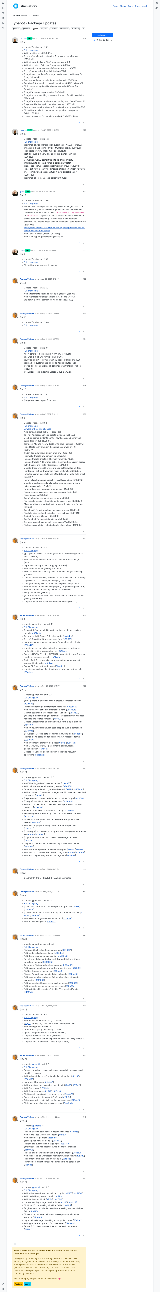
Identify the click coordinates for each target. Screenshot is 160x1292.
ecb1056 (29, 816)
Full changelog (31, 50)
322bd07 (67, 965)
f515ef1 (76, 1085)
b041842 (35, 1211)
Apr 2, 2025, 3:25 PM (50, 1055)
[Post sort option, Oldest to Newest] (102, 40)
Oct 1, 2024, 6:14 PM (50, 414)
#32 (84, 279)
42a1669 (80, 852)
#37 (84, 539)
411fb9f (66, 1097)
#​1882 (62, 742)
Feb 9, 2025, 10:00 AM (51, 935)
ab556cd (62, 956)
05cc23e (71, 709)
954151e (29, 672)
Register (18, 1284)
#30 (84, 192)
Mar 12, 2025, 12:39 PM (51, 1006)
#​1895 (31, 834)
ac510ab (78, 1193)
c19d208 (70, 810)
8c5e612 (71, 855)
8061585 (40, 980)
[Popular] (3, 18)
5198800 (73, 983)
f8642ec (29, 840)
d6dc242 (29, 828)
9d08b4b (68, 1103)
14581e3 (29, 992)
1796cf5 (76, 1100)
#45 (84, 1055)
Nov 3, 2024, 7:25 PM (50, 539)
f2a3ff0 (80, 1155)
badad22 (39, 754)
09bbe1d (73, 974)
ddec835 (66, 783)
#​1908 (71, 849)
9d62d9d (78, 789)
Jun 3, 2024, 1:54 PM (46, 192)
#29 (84, 130)
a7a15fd (67, 786)
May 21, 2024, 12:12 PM (49, 130)
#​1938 (76, 906)
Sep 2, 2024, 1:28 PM (50, 313)
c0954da (59, 953)
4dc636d (79, 798)
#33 (84, 313)
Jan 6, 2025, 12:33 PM (51, 892)
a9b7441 (49, 663)
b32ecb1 (56, 657)
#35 (84, 386)
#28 (84, 38)
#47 (84, 1178)
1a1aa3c (39, 795)
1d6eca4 (38, 807)
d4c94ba (68, 636)
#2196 (64, 1202)
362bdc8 (58, 971)
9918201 (67, 950)
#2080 (68, 1085)
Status (123, 6)
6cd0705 (29, 1149)
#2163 (69, 1193)
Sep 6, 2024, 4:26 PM (50, 386)
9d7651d (68, 801)
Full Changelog (31, 627)
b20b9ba (57, 1196)
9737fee (74, 1131)
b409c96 (35, 915)
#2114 (49, 1199)
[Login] (156, 3)
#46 (84, 1117)
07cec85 (38, 1217)
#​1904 (71, 852)
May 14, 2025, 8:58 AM (51, 1117)
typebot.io (36, 1064)
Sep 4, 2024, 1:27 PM (50, 339)
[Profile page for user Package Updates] (15, 281)
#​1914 (69, 789)
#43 (84, 935)
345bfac (63, 651)
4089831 (58, 718)
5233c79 (67, 918)
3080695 (47, 962)
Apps (115, 6)
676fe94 (40, 834)
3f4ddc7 (67, 1205)
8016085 (29, 730)
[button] (3, 1284)
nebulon (23, 38)
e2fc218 (67, 639)
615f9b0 (49, 1082)
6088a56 (71, 706)
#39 (84, 686)
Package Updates (27, 279)
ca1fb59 (43, 748)
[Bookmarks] (3, 23)
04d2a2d (77, 1152)
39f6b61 (69, 1094)
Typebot (35, 29)
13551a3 (71, 742)
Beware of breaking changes (37, 429)
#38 (84, 615)
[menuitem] (156, 3)
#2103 (76, 1076)
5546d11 (78, 733)
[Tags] (3, 13)
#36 (84, 414)
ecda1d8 (53, 1137)
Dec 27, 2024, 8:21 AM (51, 869)
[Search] (3, 28)
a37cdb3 (29, 703)
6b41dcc (60, 666)
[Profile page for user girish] (15, 193)
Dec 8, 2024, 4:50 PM (50, 769)
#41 (85, 869)
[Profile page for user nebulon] (15, 40)
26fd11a (66, 1158)
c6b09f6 (36, 822)
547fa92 (77, 968)
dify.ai (27, 1023)
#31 (85, 250)
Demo (130, 6)
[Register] (156, 8)
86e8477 (57, 1140)
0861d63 (29, 1079)
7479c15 (28, 1229)
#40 (84, 769)
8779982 (29, 846)
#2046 (48, 1091)
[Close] (83, 1250)
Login (27, 1284)
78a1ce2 (78, 1220)
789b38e (70, 986)
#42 (84, 892)
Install (144, 6)
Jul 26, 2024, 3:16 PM (50, 279)
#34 (84, 339)
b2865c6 (29, 909)
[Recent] (3, 8)
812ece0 (58, 1091)
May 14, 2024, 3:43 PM (49, 38)
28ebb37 (74, 712)
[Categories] (3, 3)
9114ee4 (80, 849)
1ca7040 (58, 1199)
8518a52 (51, 921)
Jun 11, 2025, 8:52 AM (50, 1178)
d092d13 (36, 633)
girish (22, 192)
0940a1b (70, 1223)
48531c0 (64, 1143)
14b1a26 (63, 1134)
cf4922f (73, 1202)
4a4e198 (29, 724)
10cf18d (28, 1164)
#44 (84, 1006)
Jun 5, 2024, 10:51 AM (47, 250)
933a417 (29, 645)
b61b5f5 (45, 1088)
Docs (137, 6)
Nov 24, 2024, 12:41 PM (51, 686)
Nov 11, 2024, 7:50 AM (51, 615)
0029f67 (29, 739)
